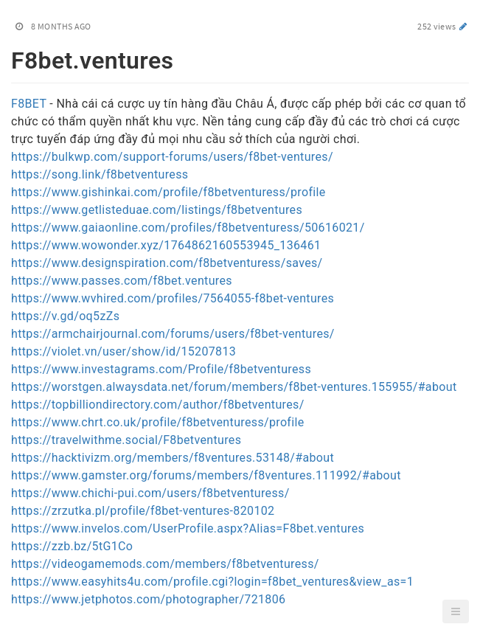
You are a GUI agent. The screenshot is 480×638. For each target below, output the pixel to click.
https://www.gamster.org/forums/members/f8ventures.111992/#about (206, 475)
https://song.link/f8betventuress (99, 174)
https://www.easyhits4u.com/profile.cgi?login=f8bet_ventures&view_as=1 (212, 582)
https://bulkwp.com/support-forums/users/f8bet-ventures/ (172, 157)
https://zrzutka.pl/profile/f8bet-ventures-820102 (142, 511)
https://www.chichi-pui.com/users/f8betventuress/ (150, 493)
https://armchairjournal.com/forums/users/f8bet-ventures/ (173, 334)
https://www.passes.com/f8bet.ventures (121, 281)
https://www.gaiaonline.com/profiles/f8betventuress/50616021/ (188, 228)
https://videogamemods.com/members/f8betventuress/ (165, 564)
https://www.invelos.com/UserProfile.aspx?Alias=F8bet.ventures (187, 528)
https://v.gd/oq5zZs (65, 316)
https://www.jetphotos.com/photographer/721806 (148, 599)
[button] (455, 611)
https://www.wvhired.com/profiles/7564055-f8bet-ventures (172, 298)
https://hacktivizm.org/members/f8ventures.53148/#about (172, 458)
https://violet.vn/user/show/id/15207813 (123, 351)
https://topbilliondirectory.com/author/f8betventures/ (158, 405)
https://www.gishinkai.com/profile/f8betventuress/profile (168, 192)
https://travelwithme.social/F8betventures (126, 440)
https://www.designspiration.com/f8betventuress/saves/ (167, 263)
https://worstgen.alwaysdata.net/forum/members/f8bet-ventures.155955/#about (233, 387)
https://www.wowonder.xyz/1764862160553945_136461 (166, 245)
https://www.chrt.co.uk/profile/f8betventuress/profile (158, 422)
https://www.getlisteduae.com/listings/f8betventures (156, 210)
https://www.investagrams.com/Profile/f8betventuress (161, 369)
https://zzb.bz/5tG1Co (72, 546)
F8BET (28, 104)
